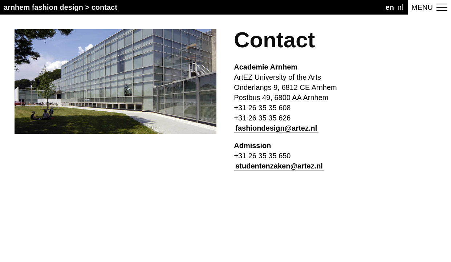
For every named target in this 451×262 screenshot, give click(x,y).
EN (390, 7)
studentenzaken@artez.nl (279, 166)
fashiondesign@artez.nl (276, 128)
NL (400, 7)
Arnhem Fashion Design (43, 7)
